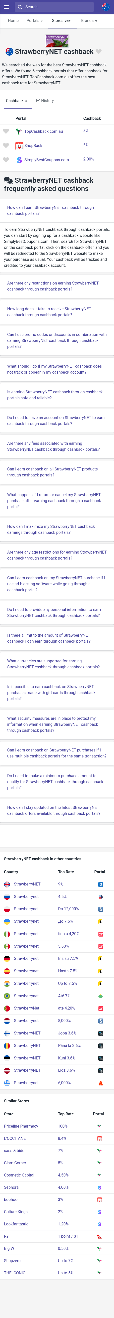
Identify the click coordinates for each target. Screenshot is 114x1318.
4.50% (63, 1175)
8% (86, 130)
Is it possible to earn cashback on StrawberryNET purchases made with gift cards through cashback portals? (51, 692)
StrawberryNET (27, 884)
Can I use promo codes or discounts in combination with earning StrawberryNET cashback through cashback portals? (57, 340)
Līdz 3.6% (66, 1070)
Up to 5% (65, 1273)
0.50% (63, 1248)
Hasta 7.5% (68, 971)
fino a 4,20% (68, 933)
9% (60, 884)
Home (13, 20)
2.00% (88, 159)
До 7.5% (65, 921)
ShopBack (33, 145)
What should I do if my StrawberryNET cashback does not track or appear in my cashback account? (54, 369)
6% (86, 145)
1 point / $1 (68, 1236)
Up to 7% (65, 1260)
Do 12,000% (68, 908)
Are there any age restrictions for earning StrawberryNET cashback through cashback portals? (57, 555)
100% (63, 1126)
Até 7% (64, 996)
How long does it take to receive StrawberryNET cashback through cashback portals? (49, 311)
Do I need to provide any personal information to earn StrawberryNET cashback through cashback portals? (54, 612)
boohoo (10, 1199)
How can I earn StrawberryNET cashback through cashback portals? (50, 210)
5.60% (63, 946)
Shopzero (12, 1260)
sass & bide (14, 1150)
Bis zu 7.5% (68, 958)
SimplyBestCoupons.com (46, 159)
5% (60, 1163)
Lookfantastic (16, 1224)
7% (60, 1150)
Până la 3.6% (69, 1045)
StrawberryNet (26, 1008)
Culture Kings (16, 1211)
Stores (62, 20)
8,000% (64, 1020)
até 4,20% (66, 1008)
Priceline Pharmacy (21, 1126)
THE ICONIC (14, 1273)
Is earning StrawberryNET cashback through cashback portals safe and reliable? (55, 395)
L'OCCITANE (15, 1138)
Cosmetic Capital (19, 1175)
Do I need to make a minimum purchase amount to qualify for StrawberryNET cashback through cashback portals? (55, 781)
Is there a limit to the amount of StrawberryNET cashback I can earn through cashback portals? (49, 638)
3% (60, 1199)
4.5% (62, 896)
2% (60, 1211)
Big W (9, 1248)
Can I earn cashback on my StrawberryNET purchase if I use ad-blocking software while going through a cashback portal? (56, 584)
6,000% (64, 1082)
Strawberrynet (26, 896)
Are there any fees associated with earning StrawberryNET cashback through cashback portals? (53, 446)
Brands (89, 20)
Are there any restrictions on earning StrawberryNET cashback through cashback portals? (53, 286)
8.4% (62, 1138)
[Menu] (6, 7)
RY (6, 1236)
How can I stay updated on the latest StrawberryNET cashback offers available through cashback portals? (53, 810)
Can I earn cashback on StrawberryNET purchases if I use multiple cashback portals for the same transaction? (57, 753)
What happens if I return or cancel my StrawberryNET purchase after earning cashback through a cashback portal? (54, 500)
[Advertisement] (57, 836)
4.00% (63, 1187)
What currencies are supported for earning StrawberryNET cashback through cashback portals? (53, 664)
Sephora (11, 1187)
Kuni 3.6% (66, 1058)
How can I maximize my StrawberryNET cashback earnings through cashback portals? (51, 529)
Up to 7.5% (67, 983)
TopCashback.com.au (43, 131)
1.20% (63, 1224)
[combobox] (53, 6)
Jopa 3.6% (67, 1033)
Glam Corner (15, 1163)
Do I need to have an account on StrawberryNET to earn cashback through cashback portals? (56, 420)
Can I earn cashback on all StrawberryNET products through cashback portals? (52, 472)
